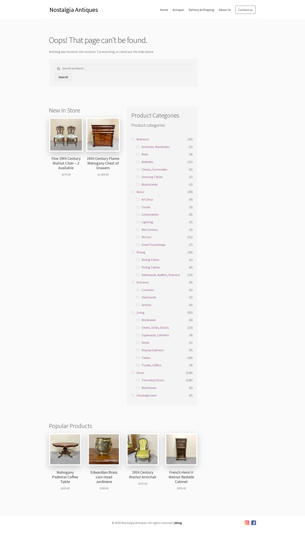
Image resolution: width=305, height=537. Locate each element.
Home (164, 9)
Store (140, 373)
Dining (141, 252)
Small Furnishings (154, 245)
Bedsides (147, 162)
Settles (146, 305)
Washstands (150, 184)
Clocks (146, 207)
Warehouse (149, 388)
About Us (225, 9)
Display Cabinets (153, 350)
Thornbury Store (153, 380)
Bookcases (149, 320)
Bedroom (143, 139)
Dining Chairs (150, 260)
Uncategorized (146, 395)
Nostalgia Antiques (73, 10)
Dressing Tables (152, 177)
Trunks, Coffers (151, 365)
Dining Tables (151, 267)
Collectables (150, 214)
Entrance (143, 282)
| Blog (178, 523)
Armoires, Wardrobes (156, 147)
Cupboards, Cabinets (155, 335)
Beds (145, 154)
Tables (146, 358)
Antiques (178, 9)
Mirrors (146, 237)
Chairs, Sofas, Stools (155, 327)
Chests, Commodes (154, 169)
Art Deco (147, 199)
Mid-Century (150, 230)
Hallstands (149, 297)
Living (141, 312)
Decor (140, 192)
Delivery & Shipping (201, 9)
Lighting (147, 222)
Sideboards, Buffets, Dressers (161, 275)
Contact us (245, 10)
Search (63, 77)
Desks (145, 342)
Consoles (148, 290)
